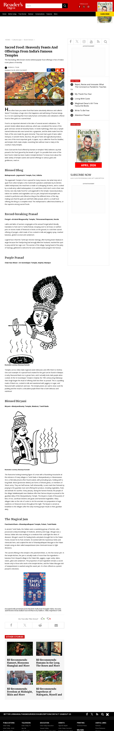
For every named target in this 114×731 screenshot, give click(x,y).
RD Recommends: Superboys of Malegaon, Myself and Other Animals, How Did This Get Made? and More (49, 696)
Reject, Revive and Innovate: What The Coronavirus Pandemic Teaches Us (88, 87)
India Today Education (47, 725)
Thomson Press (82, 725)
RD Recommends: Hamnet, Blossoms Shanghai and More (18, 662)
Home (4, 14)
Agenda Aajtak (63, 725)
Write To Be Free (82, 110)
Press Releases (100, 728)
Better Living (12, 14)
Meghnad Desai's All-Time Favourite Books (86, 104)
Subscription (44, 714)
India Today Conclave (65, 728)
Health (20, 714)
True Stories (22, 14)
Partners (98, 725)
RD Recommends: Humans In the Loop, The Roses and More (48, 662)
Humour (30, 14)
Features (49, 14)
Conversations (39, 14)
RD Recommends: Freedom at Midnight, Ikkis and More (20, 691)
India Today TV (26, 725)
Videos (34, 714)
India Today (6, 725)
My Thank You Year (83, 94)
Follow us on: (84, 4)
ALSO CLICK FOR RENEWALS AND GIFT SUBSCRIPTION (87, 178)
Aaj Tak (24, 728)
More (55, 14)
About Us (66, 714)
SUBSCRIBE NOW (81, 175)
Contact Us (56, 714)
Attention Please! (82, 115)
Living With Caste (82, 98)
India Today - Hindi (8, 728)
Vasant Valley (44, 728)
